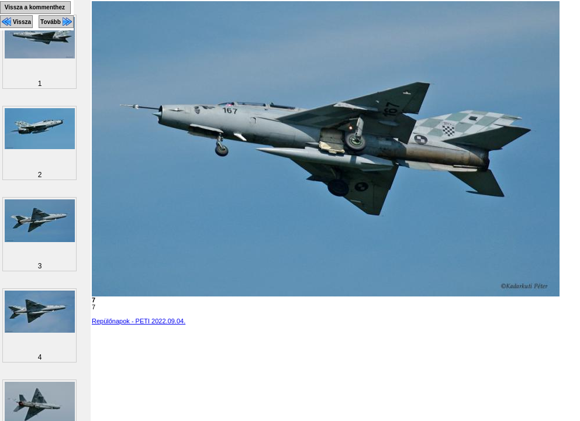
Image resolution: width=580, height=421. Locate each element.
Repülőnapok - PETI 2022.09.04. (138, 321)
